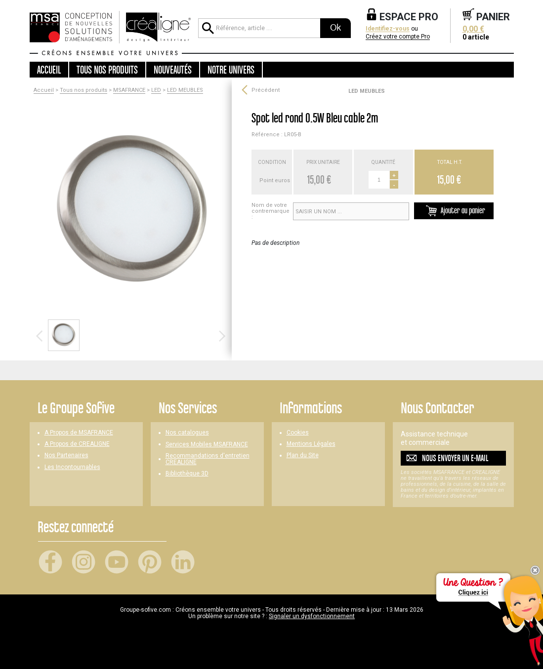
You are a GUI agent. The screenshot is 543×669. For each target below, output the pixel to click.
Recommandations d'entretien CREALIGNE (208, 459)
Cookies (298, 433)
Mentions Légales (311, 444)
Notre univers (231, 69)
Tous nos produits (83, 90)
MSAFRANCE (129, 90)
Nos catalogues (187, 433)
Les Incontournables (72, 467)
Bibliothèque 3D (187, 474)
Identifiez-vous (388, 29)
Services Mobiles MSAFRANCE (207, 444)
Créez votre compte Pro (398, 37)
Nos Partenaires (66, 455)
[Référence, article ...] (259, 28)
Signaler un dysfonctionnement (312, 616)
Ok (335, 27)
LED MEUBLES (185, 90)
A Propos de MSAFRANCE (78, 433)
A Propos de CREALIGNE (77, 444)
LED (156, 90)
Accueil (49, 69)
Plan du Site (303, 455)
